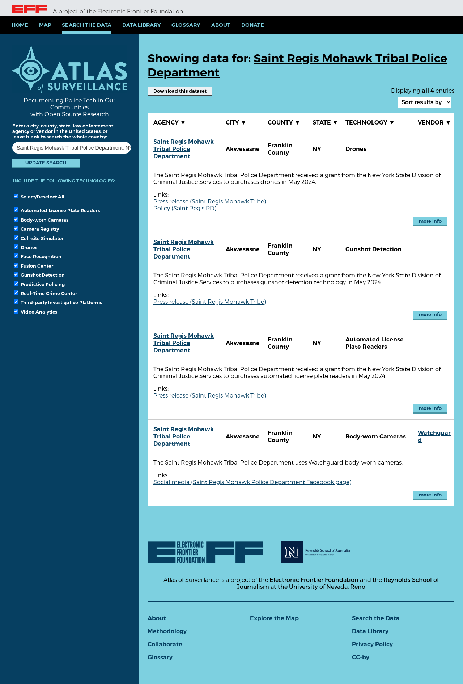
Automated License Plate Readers (57, 210)
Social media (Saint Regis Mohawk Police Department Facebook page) (252, 481)
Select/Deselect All (39, 197)
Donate (252, 25)
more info (430, 221)
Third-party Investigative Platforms (58, 302)
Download (180, 91)
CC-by (360, 657)
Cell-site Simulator (39, 238)
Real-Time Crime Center (45, 293)
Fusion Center (33, 266)
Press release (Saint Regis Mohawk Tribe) (209, 201)
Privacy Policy (372, 644)
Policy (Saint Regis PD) (184, 208)
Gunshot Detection (39, 275)
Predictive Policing (39, 284)
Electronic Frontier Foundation (140, 11)
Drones (25, 247)
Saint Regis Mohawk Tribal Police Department (183, 149)
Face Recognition (37, 256)
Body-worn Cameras (41, 220)
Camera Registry (36, 229)
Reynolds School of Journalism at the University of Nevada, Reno (338, 583)
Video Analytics (35, 312)
